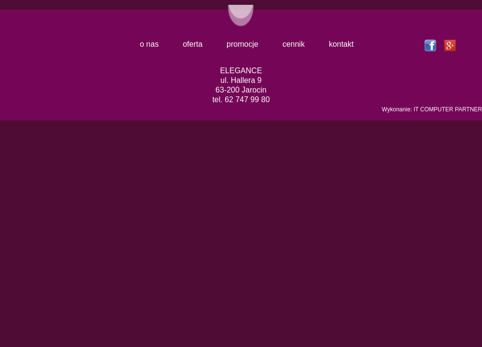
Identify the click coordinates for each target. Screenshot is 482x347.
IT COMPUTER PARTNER (448, 109)
